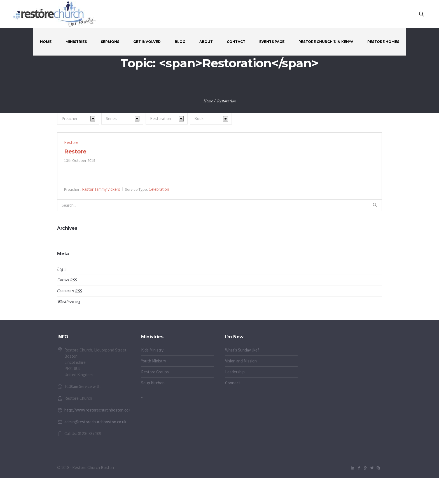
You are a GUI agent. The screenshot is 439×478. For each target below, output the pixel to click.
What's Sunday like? (242, 350)
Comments (69, 291)
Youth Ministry (153, 361)
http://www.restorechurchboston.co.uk (99, 410)
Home (208, 101)
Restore (71, 142)
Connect (232, 382)
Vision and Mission (241, 361)
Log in (62, 269)
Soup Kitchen (153, 382)
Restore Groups (155, 371)
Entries (67, 280)
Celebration (159, 189)
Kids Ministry (152, 350)
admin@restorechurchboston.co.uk (95, 421)
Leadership (235, 371)
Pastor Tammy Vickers (101, 189)
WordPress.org (68, 302)
